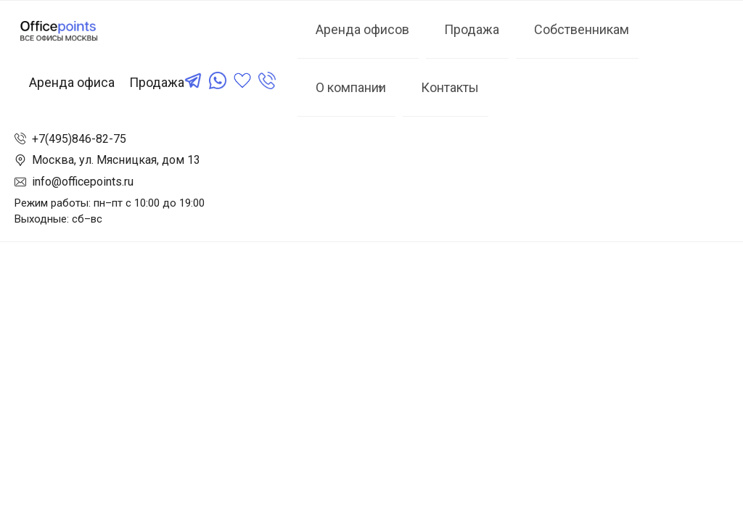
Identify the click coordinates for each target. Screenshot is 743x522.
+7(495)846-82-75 (79, 139)
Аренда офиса (72, 82)
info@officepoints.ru (83, 181)
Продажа (156, 82)
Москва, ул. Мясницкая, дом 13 (116, 160)
